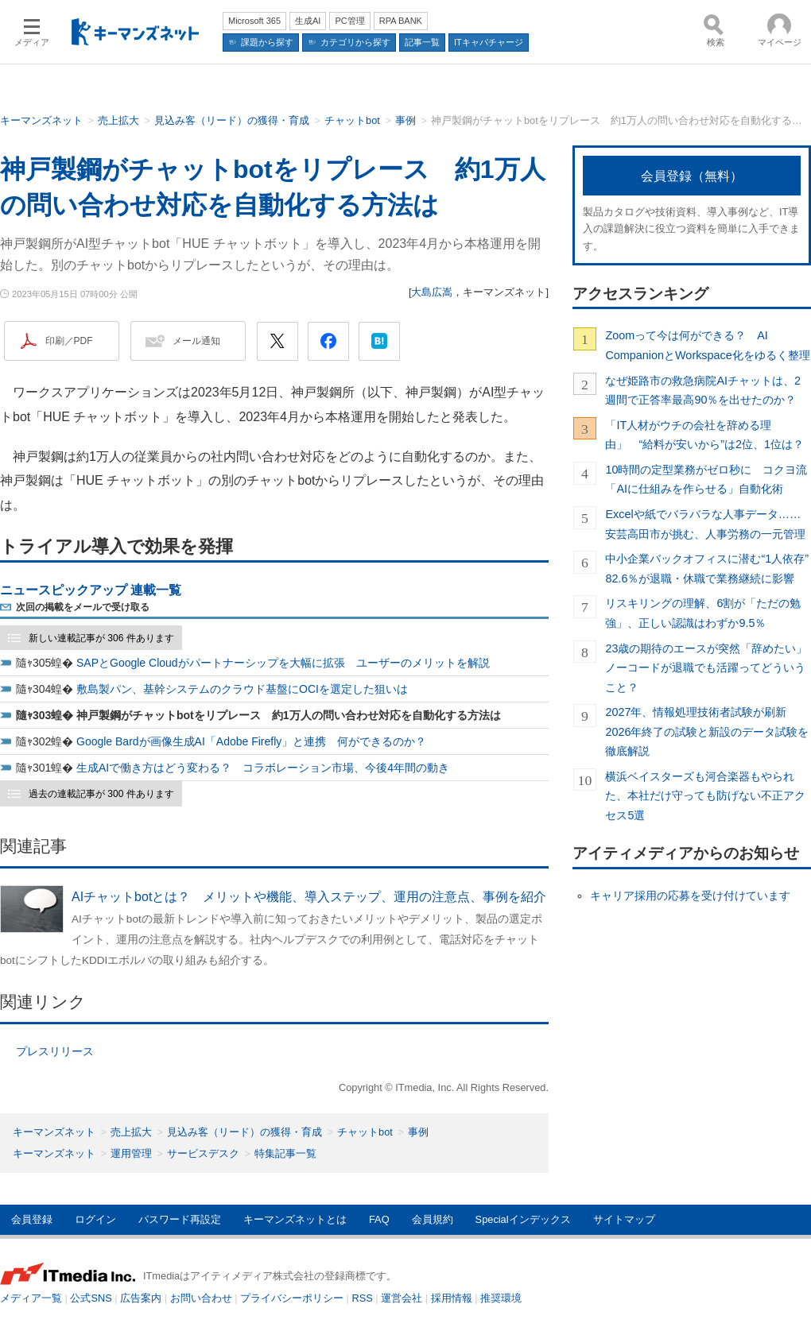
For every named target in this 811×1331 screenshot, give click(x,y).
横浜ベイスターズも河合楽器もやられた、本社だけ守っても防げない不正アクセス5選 (705, 796)
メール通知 (196, 340)
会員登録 (31, 1219)
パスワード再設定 (179, 1219)
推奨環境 (501, 1298)
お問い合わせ (201, 1298)
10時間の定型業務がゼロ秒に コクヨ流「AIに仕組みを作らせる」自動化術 (706, 479)
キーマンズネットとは (295, 1219)
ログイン (95, 1219)
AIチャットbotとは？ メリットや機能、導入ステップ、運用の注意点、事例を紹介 (309, 896)
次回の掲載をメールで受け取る (82, 607)
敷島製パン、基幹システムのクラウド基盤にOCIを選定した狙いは (242, 689)
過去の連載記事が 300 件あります (101, 793)
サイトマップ (624, 1219)
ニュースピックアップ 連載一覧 (90, 590)
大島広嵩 (431, 292)
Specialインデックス (523, 1219)
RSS (362, 1298)
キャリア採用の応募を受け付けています (690, 895)
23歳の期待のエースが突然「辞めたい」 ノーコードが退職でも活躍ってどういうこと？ (708, 668)
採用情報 (451, 1298)
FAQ (379, 1219)
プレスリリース (55, 1051)
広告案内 (140, 1298)
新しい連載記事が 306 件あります (101, 638)
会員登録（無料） (692, 176)
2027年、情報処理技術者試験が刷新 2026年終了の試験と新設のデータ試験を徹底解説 (707, 731)
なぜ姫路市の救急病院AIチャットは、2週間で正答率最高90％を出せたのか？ (703, 390)
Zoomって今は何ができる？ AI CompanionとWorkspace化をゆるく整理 (707, 345)
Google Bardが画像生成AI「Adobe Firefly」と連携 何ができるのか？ (251, 741)
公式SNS (90, 1298)
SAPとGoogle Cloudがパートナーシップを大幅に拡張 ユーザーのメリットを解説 (283, 662)
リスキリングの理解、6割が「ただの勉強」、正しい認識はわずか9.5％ (703, 613)
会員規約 (432, 1219)
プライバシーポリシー (291, 1298)
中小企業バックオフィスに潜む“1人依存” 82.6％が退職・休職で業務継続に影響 (708, 568)
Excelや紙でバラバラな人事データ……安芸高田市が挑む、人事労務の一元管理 (705, 524)
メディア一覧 (31, 1298)
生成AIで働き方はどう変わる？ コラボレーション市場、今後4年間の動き (262, 767)
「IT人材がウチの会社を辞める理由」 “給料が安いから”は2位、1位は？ (704, 435)
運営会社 (401, 1298)
